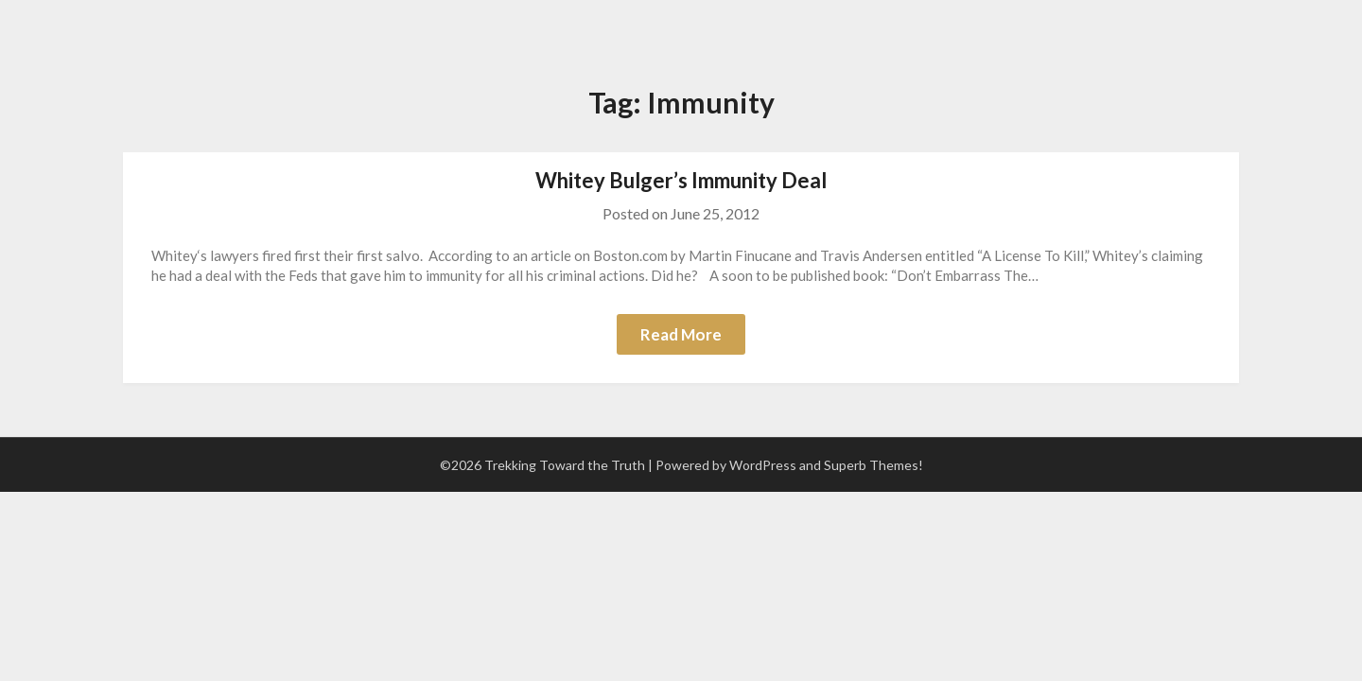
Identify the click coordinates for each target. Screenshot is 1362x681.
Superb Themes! (873, 465)
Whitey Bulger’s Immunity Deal (681, 180)
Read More (681, 334)
